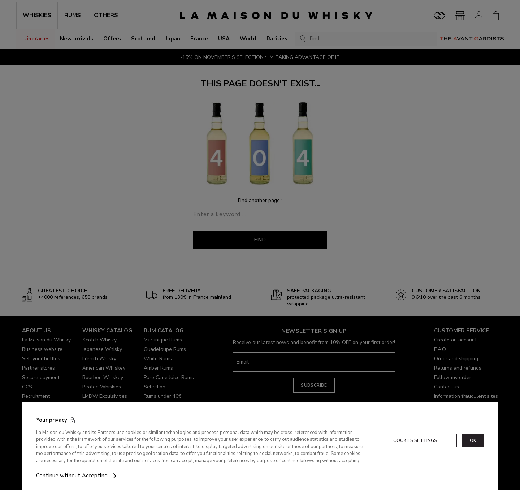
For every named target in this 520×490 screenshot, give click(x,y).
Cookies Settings (415, 449)
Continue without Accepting (72, 483)
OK (473, 449)
